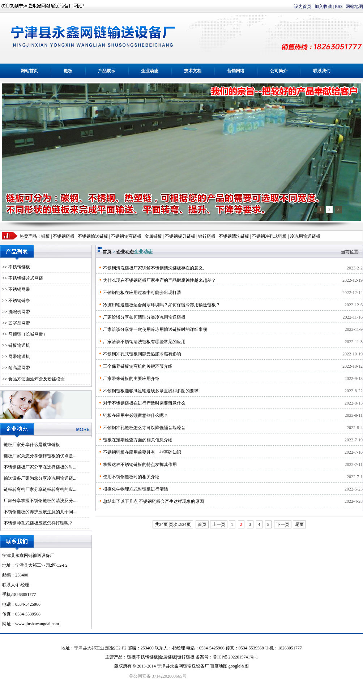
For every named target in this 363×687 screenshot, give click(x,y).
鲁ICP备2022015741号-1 (235, 657)
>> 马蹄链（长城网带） (24, 334)
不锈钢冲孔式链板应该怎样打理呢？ (38, 523)
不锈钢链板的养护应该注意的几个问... (40, 511)
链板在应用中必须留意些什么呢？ (135, 415)
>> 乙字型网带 (16, 322)
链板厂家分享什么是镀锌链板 (32, 444)
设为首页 (302, 6)
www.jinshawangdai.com (37, 623)
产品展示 (106, 70)
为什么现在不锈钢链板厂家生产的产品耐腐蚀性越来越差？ (159, 280)
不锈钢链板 (63, 236)
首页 (107, 251)
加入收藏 (323, 6)
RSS (338, 6)
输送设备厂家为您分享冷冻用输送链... (40, 478)
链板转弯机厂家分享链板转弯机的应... (40, 489)
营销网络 (235, 70)
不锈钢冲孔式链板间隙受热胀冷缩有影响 (142, 354)
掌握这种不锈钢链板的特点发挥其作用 (140, 464)
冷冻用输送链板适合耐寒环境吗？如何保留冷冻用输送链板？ (161, 304)
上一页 (218, 524)
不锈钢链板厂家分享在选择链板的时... (40, 467)
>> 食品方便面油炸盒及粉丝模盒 (33, 378)
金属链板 (167, 657)
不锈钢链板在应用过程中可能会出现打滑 (142, 292)
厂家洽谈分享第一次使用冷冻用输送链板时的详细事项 (155, 329)
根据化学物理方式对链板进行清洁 (135, 489)
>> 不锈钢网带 (16, 289)
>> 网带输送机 (16, 356)
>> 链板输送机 (16, 345)
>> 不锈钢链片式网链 (22, 278)
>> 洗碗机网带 (16, 311)
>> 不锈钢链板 (16, 266)
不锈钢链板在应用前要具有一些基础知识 (142, 452)
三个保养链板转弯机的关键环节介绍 (137, 366)
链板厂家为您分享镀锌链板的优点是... (40, 455)
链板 (68, 70)
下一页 (282, 524)
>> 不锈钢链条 (16, 300)
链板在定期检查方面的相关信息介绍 (137, 439)
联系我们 (321, 70)
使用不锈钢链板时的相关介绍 (131, 476)
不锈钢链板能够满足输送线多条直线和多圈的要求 (150, 390)
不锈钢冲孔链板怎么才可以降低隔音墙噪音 (144, 427)
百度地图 (218, 666)
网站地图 (354, 6)
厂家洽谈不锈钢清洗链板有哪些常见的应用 (144, 341)
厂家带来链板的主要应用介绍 (131, 378)
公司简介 (278, 70)
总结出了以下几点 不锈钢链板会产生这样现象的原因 (153, 501)
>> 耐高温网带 (16, 367)
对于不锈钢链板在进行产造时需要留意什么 (144, 403)
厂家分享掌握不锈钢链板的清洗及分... (40, 500)
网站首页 (29, 70)
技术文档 (192, 70)
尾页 (299, 524)
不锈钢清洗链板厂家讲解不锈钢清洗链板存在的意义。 (155, 268)
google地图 (239, 666)
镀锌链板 (186, 657)
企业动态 (149, 70)
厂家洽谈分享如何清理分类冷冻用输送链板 (144, 317)
